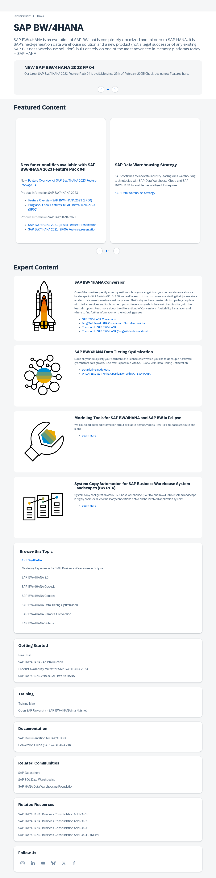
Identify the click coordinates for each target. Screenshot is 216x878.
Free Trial (24, 655)
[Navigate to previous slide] (101, 89)
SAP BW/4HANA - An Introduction (40, 662)
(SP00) (32, 209)
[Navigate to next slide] (115, 89)
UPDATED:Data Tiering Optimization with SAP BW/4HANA (116, 373)
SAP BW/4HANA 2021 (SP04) (48, 224)
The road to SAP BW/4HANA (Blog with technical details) (116, 331)
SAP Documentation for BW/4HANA (42, 738)
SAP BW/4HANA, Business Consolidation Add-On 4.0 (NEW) (58, 835)
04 (34, 185)
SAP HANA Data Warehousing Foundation (45, 786)
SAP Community (22, 16)
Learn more (89, 435)
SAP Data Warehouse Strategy (135, 193)
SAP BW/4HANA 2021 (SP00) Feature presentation (62, 229)
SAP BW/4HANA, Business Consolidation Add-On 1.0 (53, 814)
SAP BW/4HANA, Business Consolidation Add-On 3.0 (53, 828)
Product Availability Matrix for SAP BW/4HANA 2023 (53, 669)
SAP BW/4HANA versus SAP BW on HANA (46, 676)
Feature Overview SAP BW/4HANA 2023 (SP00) (60, 200)
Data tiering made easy (96, 369)
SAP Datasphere (29, 772)
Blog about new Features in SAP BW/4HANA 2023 (61, 205)
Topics (40, 16)
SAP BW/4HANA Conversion (99, 319)
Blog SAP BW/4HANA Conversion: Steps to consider (113, 323)
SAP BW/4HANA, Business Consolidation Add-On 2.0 (53, 821)
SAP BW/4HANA (31, 560)
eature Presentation (83, 224)
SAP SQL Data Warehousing (36, 779)
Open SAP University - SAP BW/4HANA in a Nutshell (52, 710)
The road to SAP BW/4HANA (99, 327)
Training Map (26, 703)
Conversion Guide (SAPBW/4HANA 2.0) (44, 745)
